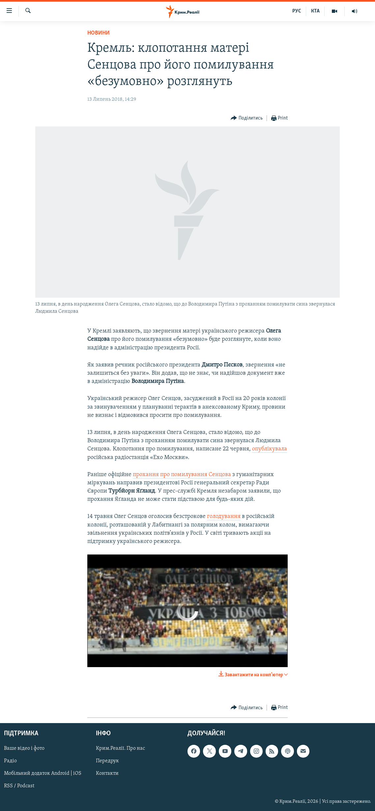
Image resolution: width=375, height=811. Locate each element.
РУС (296, 11)
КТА (315, 11)
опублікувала (269, 449)
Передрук (107, 761)
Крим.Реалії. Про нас (120, 748)
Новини (98, 33)
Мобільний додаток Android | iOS (42, 773)
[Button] (247, 118)
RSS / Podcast (19, 786)
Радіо (10, 761)
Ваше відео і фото (24, 748)
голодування (224, 516)
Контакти (107, 773)
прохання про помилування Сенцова (182, 475)
